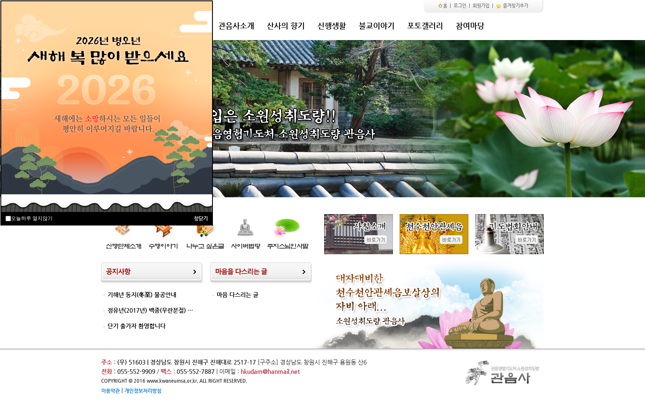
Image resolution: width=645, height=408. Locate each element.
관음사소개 (236, 25)
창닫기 (201, 218)
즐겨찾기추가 (512, 5)
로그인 (460, 5)
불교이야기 (377, 25)
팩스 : (169, 371)
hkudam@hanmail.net (270, 371)
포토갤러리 (425, 25)
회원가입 (481, 5)
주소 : (108, 362)
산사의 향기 (286, 25)
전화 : (109, 371)
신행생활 (331, 25)
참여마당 (470, 25)
